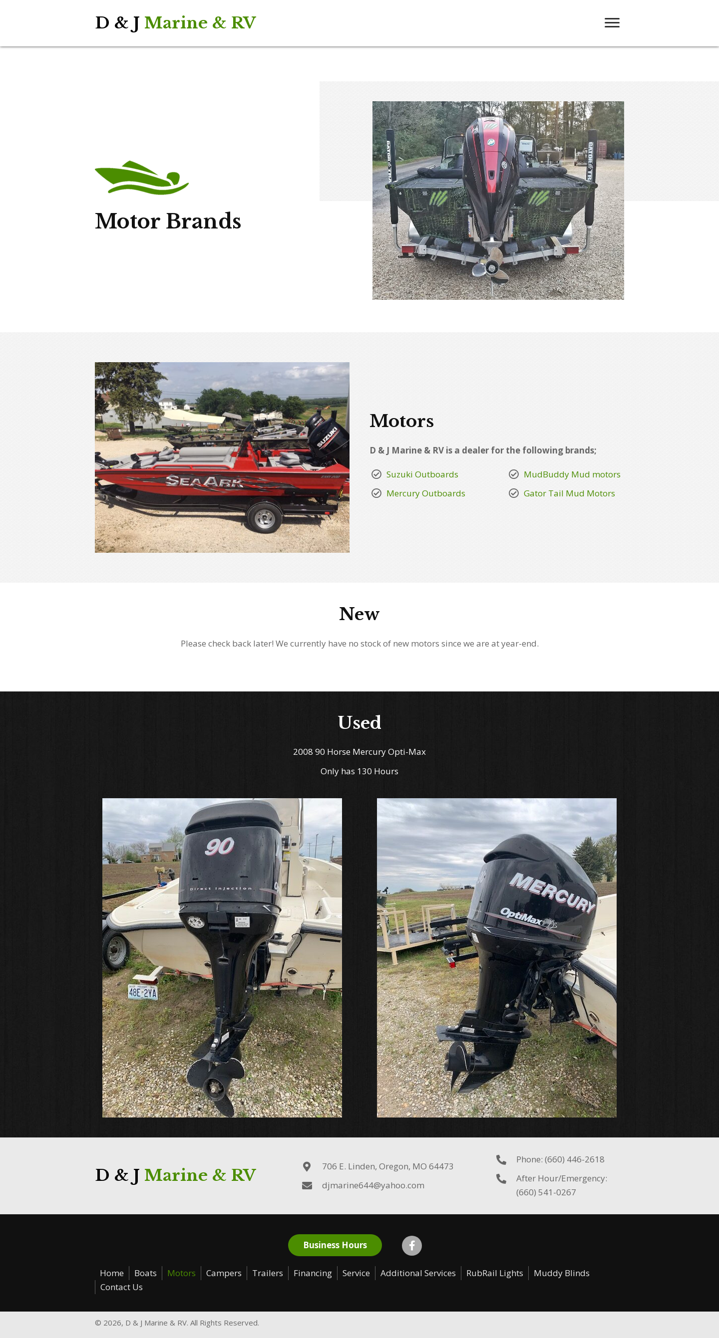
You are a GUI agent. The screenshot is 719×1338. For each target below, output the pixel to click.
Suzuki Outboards (422, 474)
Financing (313, 1273)
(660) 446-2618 (575, 1159)
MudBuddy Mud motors (572, 474)
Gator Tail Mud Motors (569, 493)
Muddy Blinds (562, 1273)
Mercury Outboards (425, 493)
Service (356, 1273)
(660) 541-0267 (546, 1192)
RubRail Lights (494, 1273)
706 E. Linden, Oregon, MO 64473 (388, 1166)
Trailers (267, 1273)
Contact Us (121, 1287)
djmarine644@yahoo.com (373, 1185)
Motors (181, 1273)
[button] (612, 22)
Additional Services (418, 1273)
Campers (224, 1273)
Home (112, 1273)
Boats (145, 1273)
